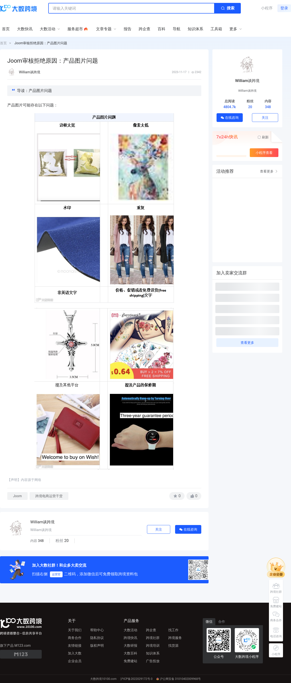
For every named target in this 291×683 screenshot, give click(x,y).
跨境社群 (153, 638)
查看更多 (269, 171)
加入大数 (74, 653)
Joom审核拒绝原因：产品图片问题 (40, 43)
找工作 (173, 630)
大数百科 (130, 653)
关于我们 (74, 630)
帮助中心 (97, 630)
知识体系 (153, 653)
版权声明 (97, 645)
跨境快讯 (130, 638)
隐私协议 (97, 638)
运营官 (56, 574)
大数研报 (130, 645)
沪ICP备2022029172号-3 (136, 679)
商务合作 (74, 638)
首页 (3, 43)
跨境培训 (153, 645)
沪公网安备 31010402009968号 (178, 679)
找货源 (173, 645)
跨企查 (151, 630)
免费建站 (130, 661)
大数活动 (130, 630)
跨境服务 (175, 638)
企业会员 (74, 661)
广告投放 (153, 661)
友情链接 (74, 645)
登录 (284, 8)
